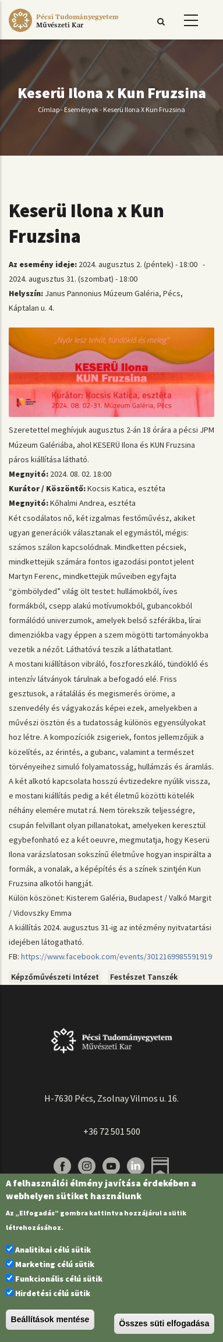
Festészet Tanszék (144, 977)
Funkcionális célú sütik (58, 1278)
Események (81, 109)
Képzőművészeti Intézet (55, 977)
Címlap (48, 109)
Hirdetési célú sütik (52, 1293)
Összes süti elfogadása (164, 1323)
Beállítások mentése (50, 1319)
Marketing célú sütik (54, 1264)
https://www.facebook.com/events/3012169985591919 (116, 956)
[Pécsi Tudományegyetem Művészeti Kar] (63, 32)
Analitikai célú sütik (53, 1249)
